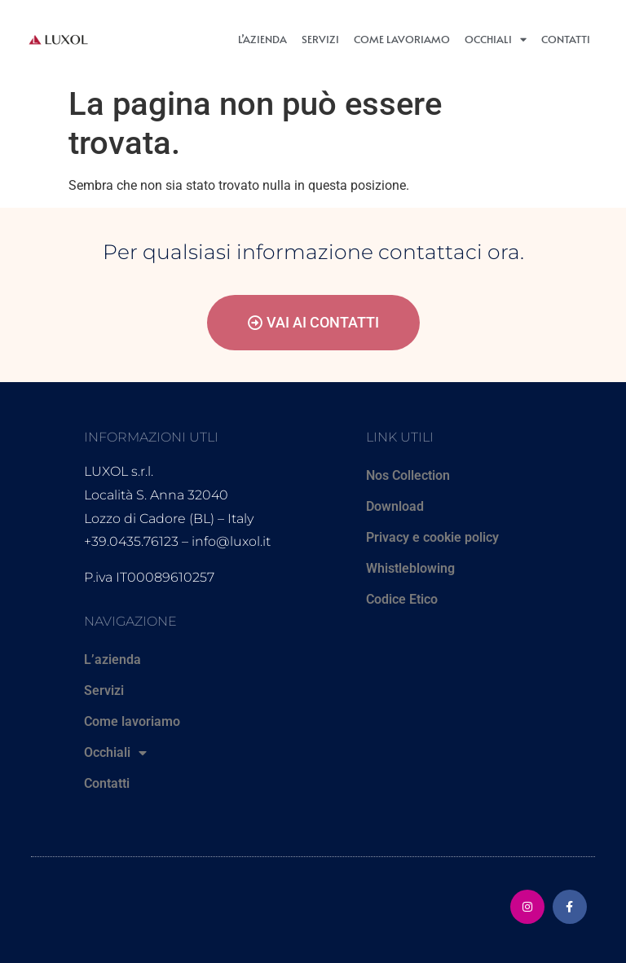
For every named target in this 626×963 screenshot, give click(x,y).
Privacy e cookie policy (432, 537)
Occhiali (496, 39)
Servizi (320, 39)
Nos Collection (408, 475)
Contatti (565, 39)
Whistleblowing (410, 568)
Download (395, 506)
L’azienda (262, 39)
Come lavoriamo (402, 39)
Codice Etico (402, 599)
